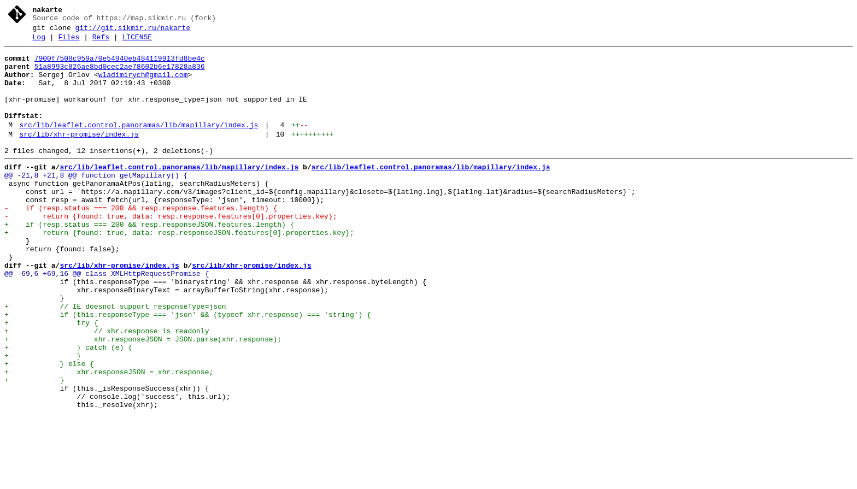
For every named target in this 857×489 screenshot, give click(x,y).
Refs (100, 42)
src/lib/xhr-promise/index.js (78, 156)
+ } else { (49, 428)
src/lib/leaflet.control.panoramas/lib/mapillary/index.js (138, 145)
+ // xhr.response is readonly (106, 388)
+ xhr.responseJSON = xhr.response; (108, 438)
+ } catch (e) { (68, 408)
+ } (42, 418)
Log (39, 42)
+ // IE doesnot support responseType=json (115, 359)
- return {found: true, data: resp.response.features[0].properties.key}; (170, 251)
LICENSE (137, 42)
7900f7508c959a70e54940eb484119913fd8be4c (119, 65)
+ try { (51, 379)
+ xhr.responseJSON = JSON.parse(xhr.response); (142, 398)
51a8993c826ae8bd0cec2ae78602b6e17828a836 (119, 75)
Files (68, 42)
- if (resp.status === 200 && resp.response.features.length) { (140, 241)
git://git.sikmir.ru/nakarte (133, 31)
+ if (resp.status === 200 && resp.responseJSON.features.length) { (149, 261)
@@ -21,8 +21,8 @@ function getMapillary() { (95, 202)
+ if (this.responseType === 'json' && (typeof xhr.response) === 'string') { (187, 369)
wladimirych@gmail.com (143, 85)
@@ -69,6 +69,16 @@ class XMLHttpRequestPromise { (106, 320)
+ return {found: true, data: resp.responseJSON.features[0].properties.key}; (179, 270)
